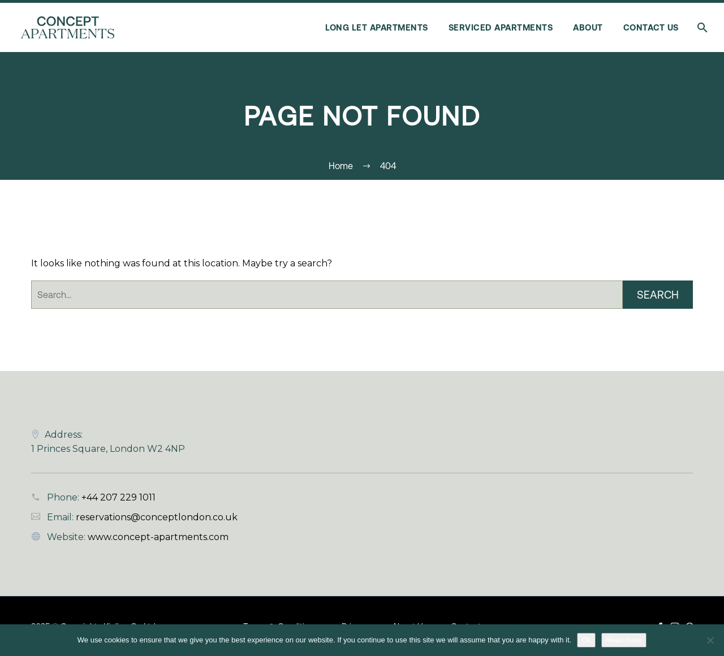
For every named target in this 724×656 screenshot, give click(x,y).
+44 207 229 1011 (118, 497)
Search (658, 294)
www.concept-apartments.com (158, 537)
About (588, 27)
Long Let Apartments (376, 27)
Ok (586, 640)
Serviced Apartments (501, 27)
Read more (624, 640)
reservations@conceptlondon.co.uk (157, 517)
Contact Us (651, 27)
